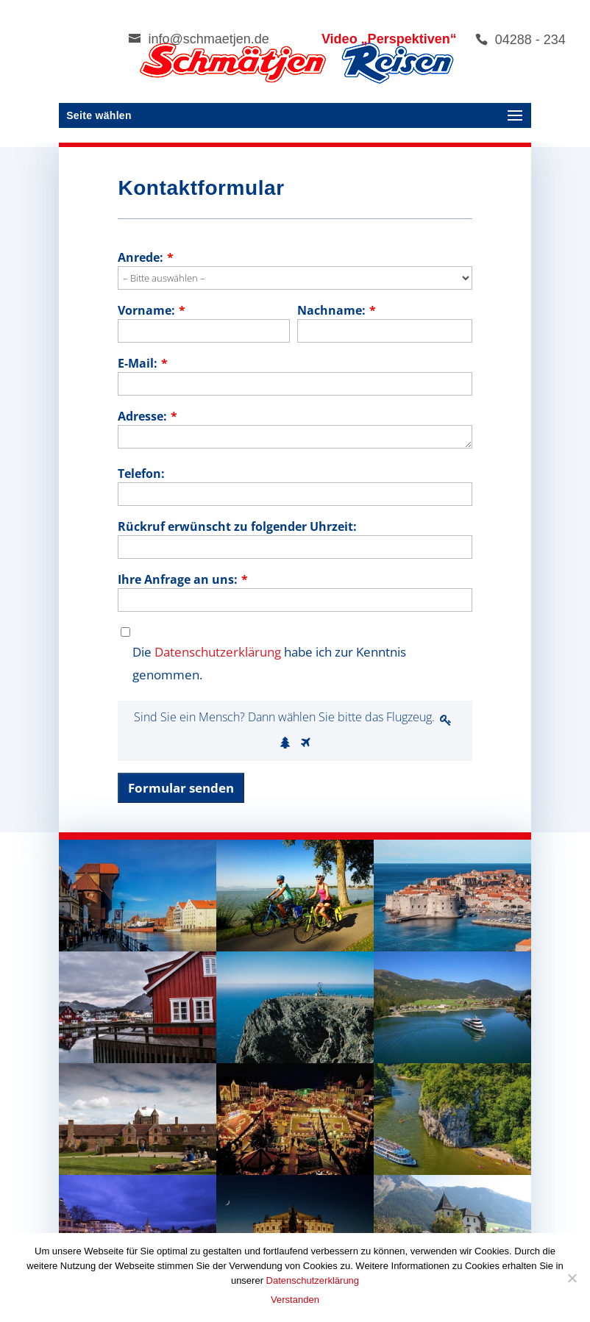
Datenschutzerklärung (217, 651)
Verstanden (295, 1299)
